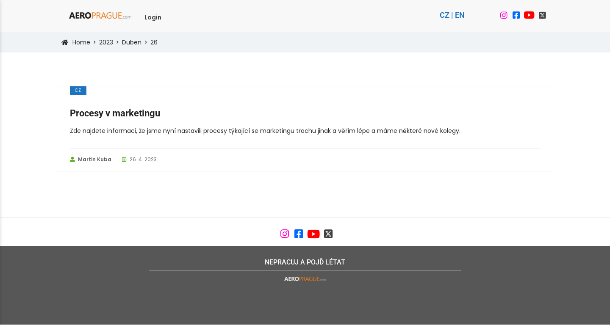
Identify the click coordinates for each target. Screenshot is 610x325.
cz (78, 90)
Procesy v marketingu (115, 113)
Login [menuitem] (152, 17)
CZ (444, 15)
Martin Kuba (90, 159)
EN (460, 15)
